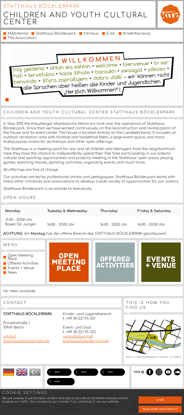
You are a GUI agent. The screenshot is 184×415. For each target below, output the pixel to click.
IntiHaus (91, 33)
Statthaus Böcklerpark (56, 33)
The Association (22, 38)
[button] (59, 372)
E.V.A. (110, 33)
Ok (160, 400)
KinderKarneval (136, 33)
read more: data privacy (160, 409)
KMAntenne (18, 33)
